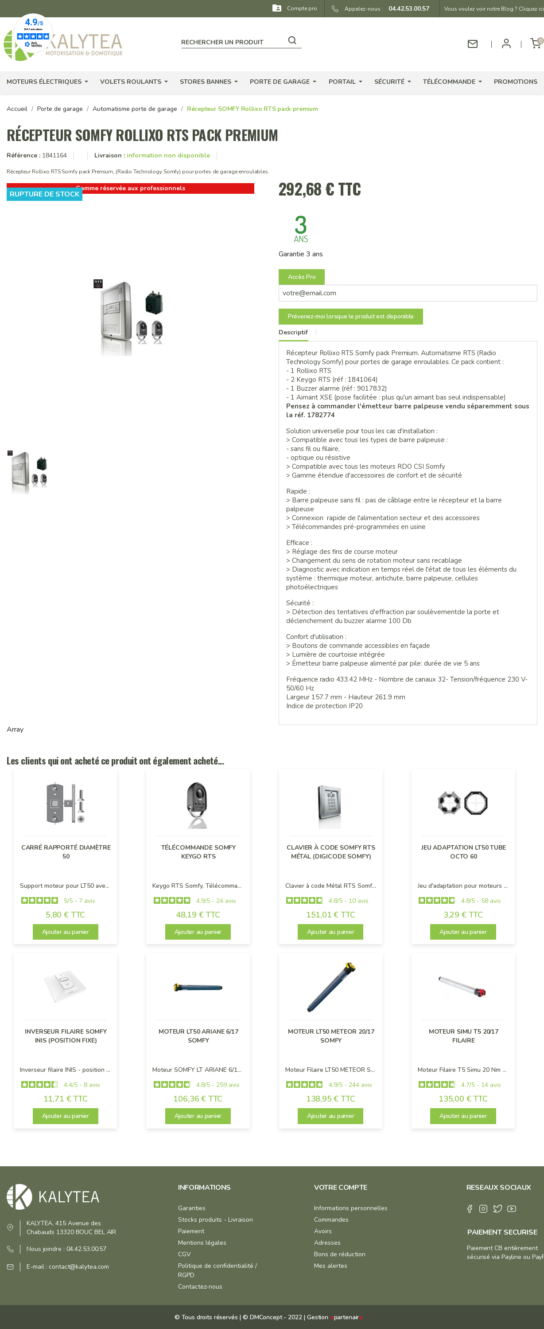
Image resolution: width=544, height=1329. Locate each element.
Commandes (331, 1219)
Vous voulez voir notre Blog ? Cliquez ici (494, 8)
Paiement (191, 1231)
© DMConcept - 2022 (271, 1317)
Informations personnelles (351, 1208)
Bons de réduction (339, 1254)
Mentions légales (202, 1243)
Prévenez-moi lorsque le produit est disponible (351, 316)
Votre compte (340, 1187)
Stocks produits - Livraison (215, 1219)
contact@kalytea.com (79, 1266)
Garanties (192, 1208)
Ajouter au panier (65, 932)
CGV (184, 1254)
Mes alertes (330, 1266)
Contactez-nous (200, 1286)
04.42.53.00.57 (406, 8)
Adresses (327, 1243)
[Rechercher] (241, 40)
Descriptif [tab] (293, 332)
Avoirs (323, 1231)
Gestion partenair (335, 1317)
